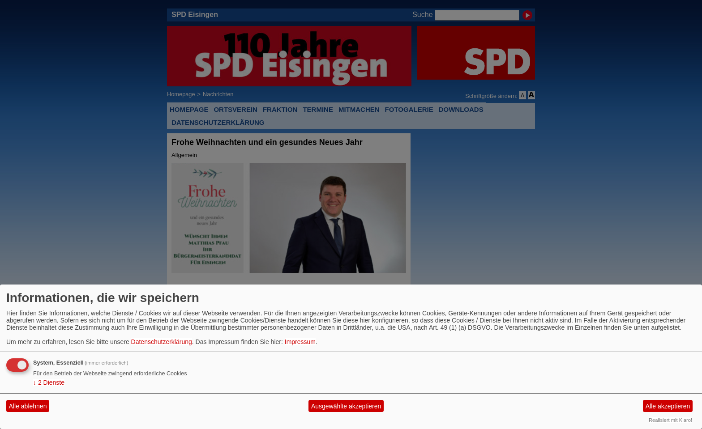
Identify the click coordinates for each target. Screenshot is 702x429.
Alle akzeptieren (668, 406)
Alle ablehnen (28, 406)
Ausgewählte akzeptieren (346, 406)
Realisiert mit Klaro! (670, 420)
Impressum (300, 341)
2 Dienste (48, 382)
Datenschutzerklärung (161, 341)
